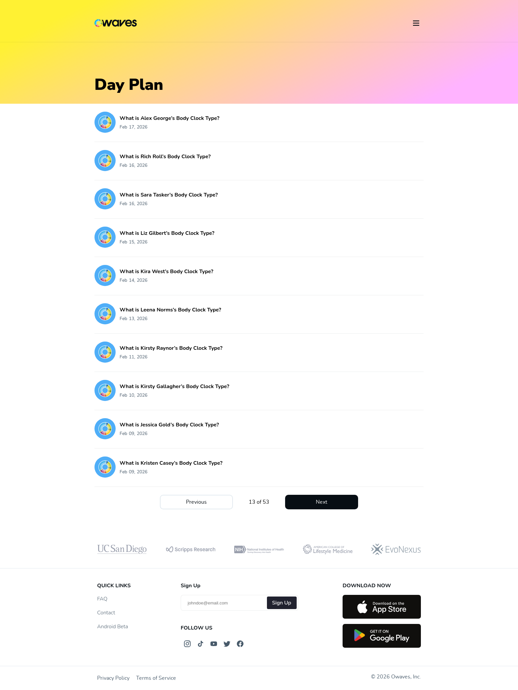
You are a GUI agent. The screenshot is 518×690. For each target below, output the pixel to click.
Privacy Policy (113, 678)
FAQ (102, 598)
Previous (196, 502)
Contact (106, 612)
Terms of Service (156, 678)
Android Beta (112, 626)
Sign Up (281, 602)
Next (321, 502)
